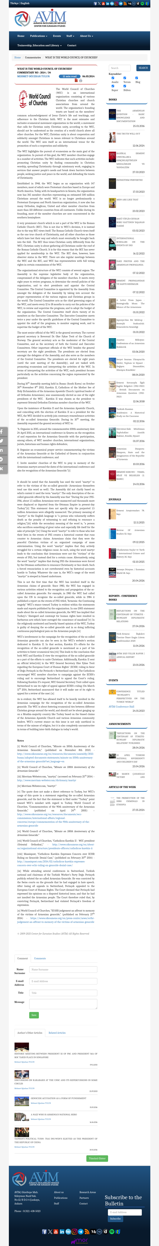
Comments (40, 958)
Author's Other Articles (30, 1032)
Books (113, 99)
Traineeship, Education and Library (40, 45)
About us (59, 1192)
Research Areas (88, 1192)
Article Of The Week (122, 787)
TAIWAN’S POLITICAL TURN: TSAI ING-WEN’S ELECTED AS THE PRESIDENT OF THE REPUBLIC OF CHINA (56, 1140)
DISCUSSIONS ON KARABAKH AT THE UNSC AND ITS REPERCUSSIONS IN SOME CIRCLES (56, 1082)
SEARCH (143, 68)
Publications (39, 36)
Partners (84, 1198)
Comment (23, 958)
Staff (71, 36)
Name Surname (20, 971)
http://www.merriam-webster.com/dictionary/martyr (46, 780)
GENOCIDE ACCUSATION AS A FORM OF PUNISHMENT (58, 1098)
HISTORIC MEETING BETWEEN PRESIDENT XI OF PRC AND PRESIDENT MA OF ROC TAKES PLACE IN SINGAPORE (56, 1055)
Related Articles (57, 1032)
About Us (86, 36)
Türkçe (14, 3)
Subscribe (115, 1218)
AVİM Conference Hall (121, 706)
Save (34, 1015)
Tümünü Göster (97, 1158)
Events (57, 36)
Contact (71, 45)
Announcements (120, 724)
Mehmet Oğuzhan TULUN (33, 76)
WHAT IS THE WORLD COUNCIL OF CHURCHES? (71, 57)
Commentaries (33, 57)
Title (21, 992)
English (25, 3)
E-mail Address (19, 982)
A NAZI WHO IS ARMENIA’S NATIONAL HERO (54, 1114)
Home (21, 36)
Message (20, 1002)
